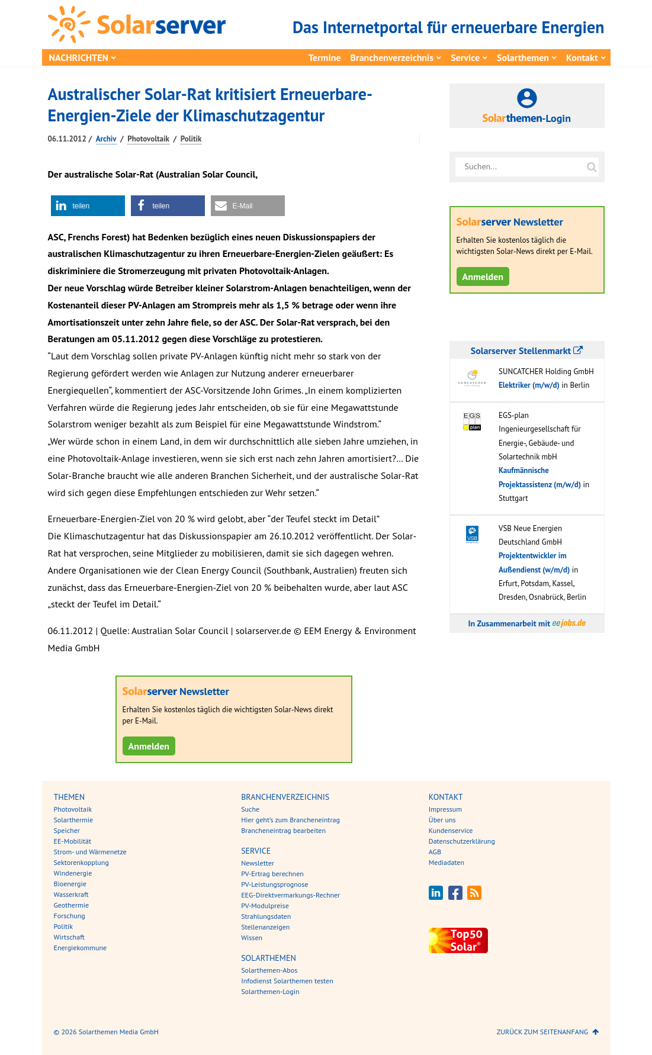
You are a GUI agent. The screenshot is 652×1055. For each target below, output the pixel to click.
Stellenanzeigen (265, 926)
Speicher (67, 830)
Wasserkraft (71, 894)
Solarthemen (523, 57)
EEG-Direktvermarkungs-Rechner (290, 894)
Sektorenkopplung (81, 862)
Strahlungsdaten (266, 916)
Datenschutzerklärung (462, 841)
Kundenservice (451, 830)
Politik (191, 139)
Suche (250, 809)
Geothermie (71, 904)
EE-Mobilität (73, 841)
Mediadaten (446, 862)
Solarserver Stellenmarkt (527, 350)
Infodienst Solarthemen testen (287, 980)
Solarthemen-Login (270, 991)
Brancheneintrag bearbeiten (283, 830)
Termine (325, 57)
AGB (435, 851)
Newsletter (257, 862)
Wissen (251, 937)
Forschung (69, 915)
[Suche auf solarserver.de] (592, 167)
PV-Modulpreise (265, 905)
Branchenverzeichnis (392, 57)
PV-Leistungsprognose (274, 884)
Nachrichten (79, 57)
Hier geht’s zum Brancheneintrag (290, 819)
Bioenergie (70, 883)
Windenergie (73, 873)
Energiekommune (80, 947)
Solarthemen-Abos (269, 970)
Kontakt (582, 57)
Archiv (106, 139)
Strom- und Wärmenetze (90, 851)
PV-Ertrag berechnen (272, 873)
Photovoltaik (148, 139)
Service (465, 57)
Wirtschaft (69, 936)
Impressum (445, 809)
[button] (88, 205)
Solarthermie (74, 819)
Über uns (442, 819)
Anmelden (149, 746)
